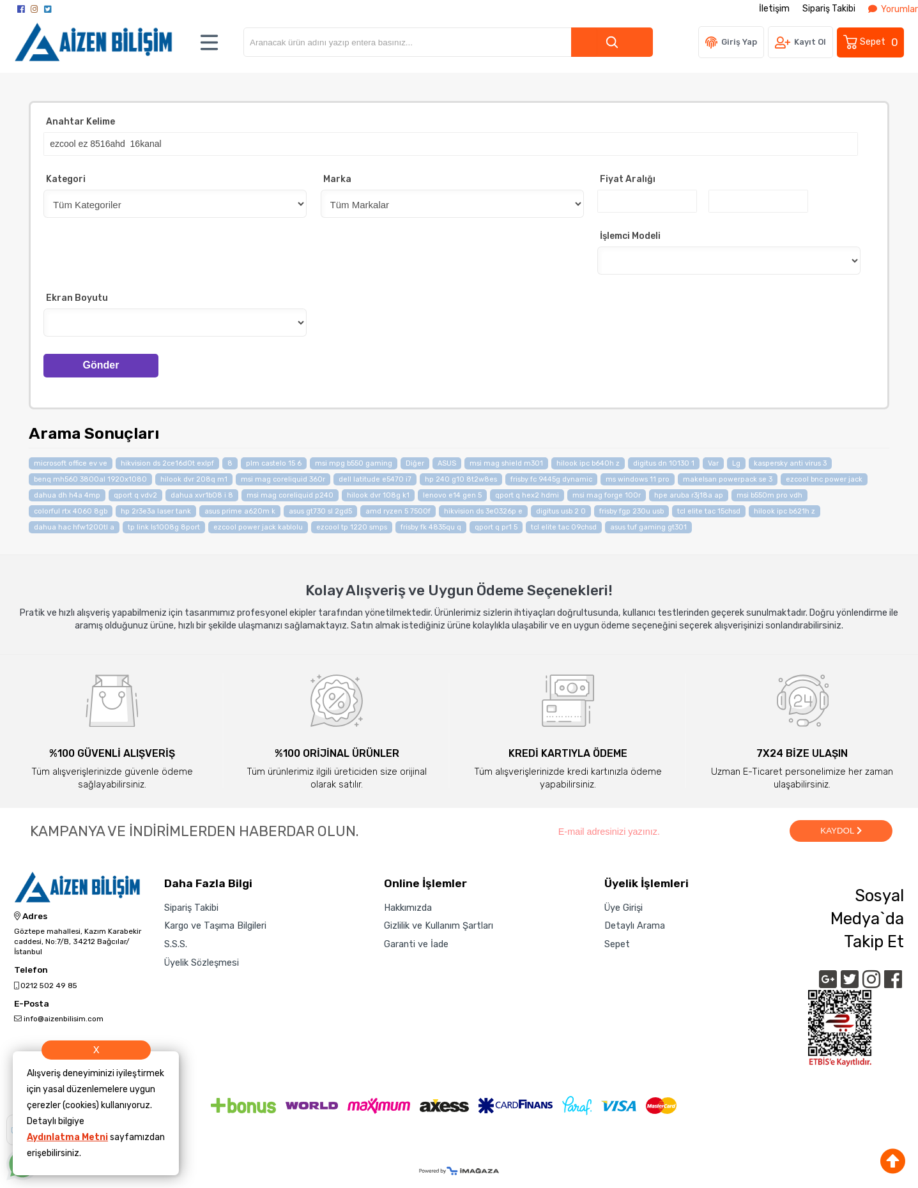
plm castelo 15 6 (274, 462)
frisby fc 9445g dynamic (551, 478)
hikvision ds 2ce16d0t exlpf (167, 462)
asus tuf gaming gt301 (648, 526)
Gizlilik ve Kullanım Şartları (438, 925)
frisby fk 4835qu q (431, 526)
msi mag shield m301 (506, 462)
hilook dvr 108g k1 (378, 494)
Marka (337, 178)
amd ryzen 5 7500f (398, 510)
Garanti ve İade (416, 942)
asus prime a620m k (239, 510)
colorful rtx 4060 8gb (70, 510)
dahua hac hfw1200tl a (74, 526)
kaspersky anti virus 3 (790, 462)
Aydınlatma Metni (67, 1137)
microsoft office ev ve (70, 462)
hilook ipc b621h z (784, 510)
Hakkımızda (408, 906)
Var (713, 462)
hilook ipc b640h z (588, 462)
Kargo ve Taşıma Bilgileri (215, 925)
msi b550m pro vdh (769, 494)
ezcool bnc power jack (824, 478)
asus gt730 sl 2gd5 (320, 510)
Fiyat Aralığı (627, 178)
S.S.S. (175, 942)
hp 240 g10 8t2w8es (461, 478)
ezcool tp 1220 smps (351, 526)
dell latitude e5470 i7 (375, 478)
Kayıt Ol (810, 42)
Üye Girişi (623, 906)
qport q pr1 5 (496, 526)
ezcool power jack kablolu (258, 526)
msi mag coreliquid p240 (290, 494)
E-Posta (31, 1002)
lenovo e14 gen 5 (452, 494)
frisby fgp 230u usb (631, 510)
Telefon (31, 968)
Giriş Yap (739, 42)
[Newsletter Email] (667, 830)
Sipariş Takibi (828, 8)
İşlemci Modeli (630, 235)
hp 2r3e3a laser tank (156, 510)
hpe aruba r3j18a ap (688, 494)
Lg (736, 462)
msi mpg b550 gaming (353, 462)
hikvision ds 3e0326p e (483, 510)
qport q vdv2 (135, 494)
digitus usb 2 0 (561, 510)
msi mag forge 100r (606, 494)
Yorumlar (893, 9)
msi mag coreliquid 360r (283, 478)
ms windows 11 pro (637, 478)
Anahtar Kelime (80, 121)
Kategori (66, 178)
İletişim (774, 8)
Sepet (871, 42)
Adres (30, 915)
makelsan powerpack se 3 (727, 478)
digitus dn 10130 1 (663, 462)
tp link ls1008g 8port (164, 526)
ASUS (447, 462)
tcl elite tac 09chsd (564, 526)
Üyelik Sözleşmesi (201, 961)
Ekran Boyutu (77, 297)
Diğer (415, 462)
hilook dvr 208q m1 (193, 478)
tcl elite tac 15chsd (708, 510)
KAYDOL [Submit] (840, 829)
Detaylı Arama (634, 925)
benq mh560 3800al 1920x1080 (90, 478)
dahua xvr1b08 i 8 (202, 494)
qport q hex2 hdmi (527, 494)
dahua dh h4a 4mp (67, 494)
